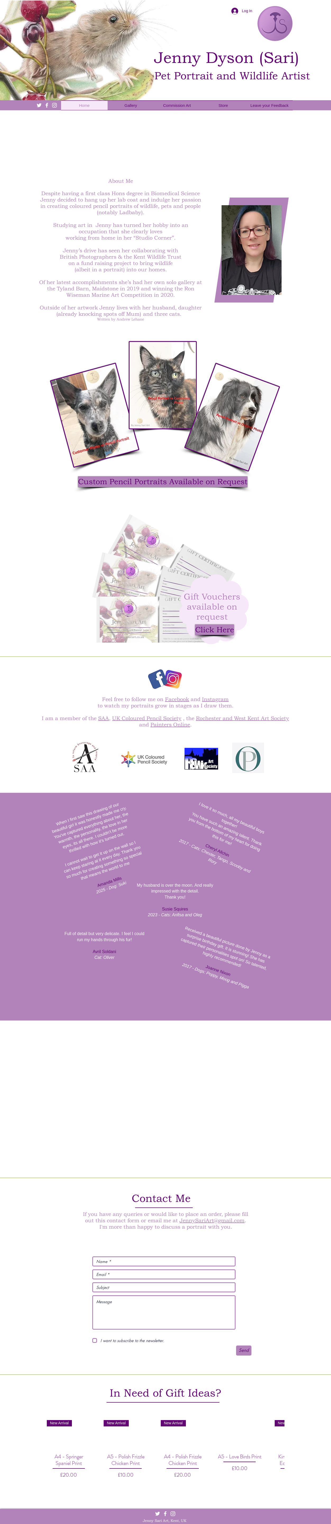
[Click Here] (214, 629)
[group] (165, 1453)
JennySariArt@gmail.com (212, 1220)
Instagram (215, 699)
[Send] (243, 1350)
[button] (162, 481)
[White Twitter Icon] (39, 105)
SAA (103, 718)
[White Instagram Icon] (54, 105)
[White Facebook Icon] (47, 105)
